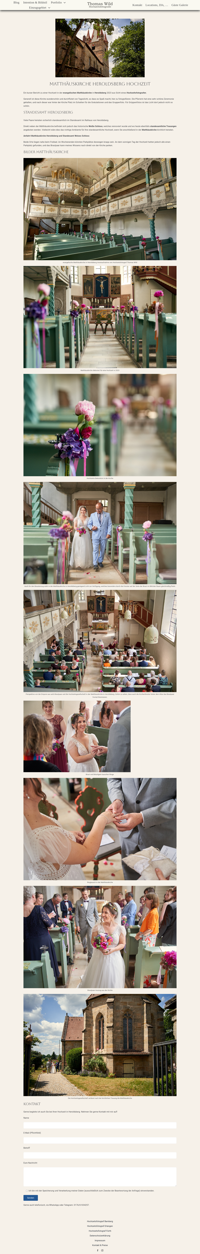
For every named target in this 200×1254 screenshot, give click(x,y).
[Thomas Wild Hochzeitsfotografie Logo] (100, 3)
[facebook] (98, 1250)
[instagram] (102, 1250)
